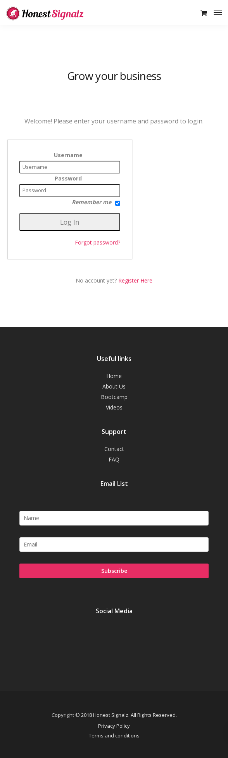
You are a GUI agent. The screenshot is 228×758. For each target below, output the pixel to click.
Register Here (135, 280)
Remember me (96, 202)
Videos (114, 407)
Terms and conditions (114, 735)
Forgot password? (97, 242)
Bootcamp (114, 397)
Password (68, 178)
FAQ (114, 459)
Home (114, 376)
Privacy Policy (114, 725)
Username (68, 155)
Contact (114, 449)
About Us (114, 386)
